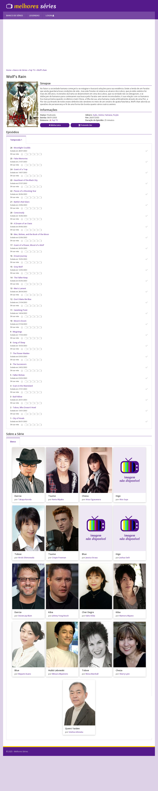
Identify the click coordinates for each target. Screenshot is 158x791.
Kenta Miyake (58, 499)
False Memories (21, 158)
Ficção (116, 115)
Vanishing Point (20, 310)
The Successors (20, 364)
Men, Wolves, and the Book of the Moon (31, 234)
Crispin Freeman (59, 557)
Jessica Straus (92, 557)
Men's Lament (20, 288)
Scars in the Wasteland (23, 386)
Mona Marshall (92, 674)
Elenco (13, 441)
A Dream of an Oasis (23, 223)
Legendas (34, 15)
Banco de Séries (14, 15)
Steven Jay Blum (25, 615)
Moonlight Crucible (22, 147)
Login (50, 15)
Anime (101, 115)
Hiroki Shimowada (26, 557)
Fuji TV (32, 70)
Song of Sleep (19, 342)
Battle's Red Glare (21, 202)
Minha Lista (55, 125)
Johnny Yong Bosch (60, 615)
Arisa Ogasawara (93, 499)
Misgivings (17, 331)
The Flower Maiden (21, 353)
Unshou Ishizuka (76, 732)
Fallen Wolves (19, 375)
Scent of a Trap (20, 169)
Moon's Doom (20, 321)
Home (8, 70)
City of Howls (18, 418)
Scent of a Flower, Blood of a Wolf (29, 245)
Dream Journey (20, 256)
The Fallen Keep (21, 277)
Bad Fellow (17, 396)
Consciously (19, 212)
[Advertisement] (79, 44)
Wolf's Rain (42, 70)
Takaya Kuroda (24, 499)
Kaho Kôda (90, 615)
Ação (95, 115)
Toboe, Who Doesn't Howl (24, 407)
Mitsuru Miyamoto (60, 674)
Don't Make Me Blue (22, 299)
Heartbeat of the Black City (25, 180)
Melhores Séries (31, 6)
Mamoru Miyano (126, 615)
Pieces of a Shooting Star (25, 191)
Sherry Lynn (124, 674)
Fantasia (108, 115)
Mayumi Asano (24, 674)
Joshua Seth (124, 557)
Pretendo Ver (85, 125)
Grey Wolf (18, 266)
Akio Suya (123, 499)
